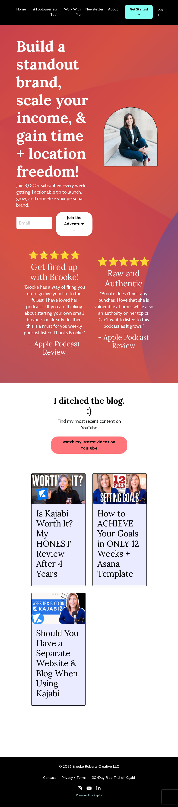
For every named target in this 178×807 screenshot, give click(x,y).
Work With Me (72, 12)
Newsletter (94, 9)
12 (141, 723)
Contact (49, 777)
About (113, 9)
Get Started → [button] (139, 12)
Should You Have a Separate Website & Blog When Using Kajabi (57, 663)
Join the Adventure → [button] (74, 224)
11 (131, 723)
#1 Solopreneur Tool (45, 12)
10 (121, 723)
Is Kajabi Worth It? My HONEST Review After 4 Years (54, 544)
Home (21, 9)
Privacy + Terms (73, 777)
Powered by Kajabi (89, 795)
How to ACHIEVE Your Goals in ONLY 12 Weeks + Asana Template (118, 544)
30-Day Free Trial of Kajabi (113, 777)
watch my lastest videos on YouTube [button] (89, 445)
